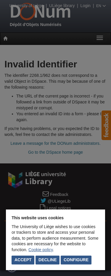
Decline (47, 259)
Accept (23, 259)
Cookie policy (40, 249)
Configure (76, 259)
